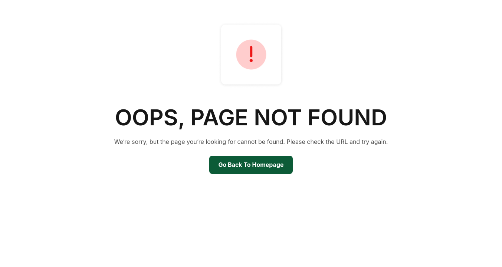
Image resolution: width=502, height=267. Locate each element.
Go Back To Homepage (250, 164)
